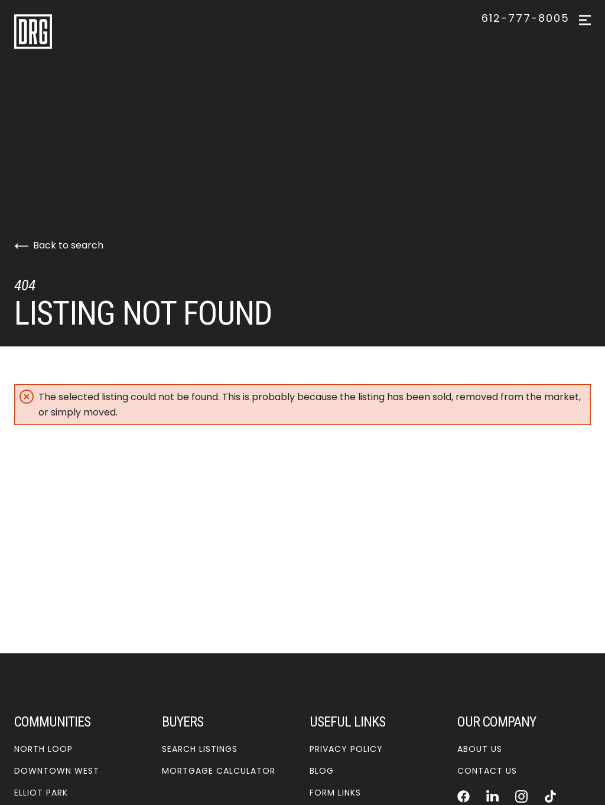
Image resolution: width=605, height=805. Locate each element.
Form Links (335, 793)
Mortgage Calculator (218, 771)
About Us (479, 749)
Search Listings (200, 749)
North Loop (43, 749)
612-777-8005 (526, 18)
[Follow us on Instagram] (521, 796)
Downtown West (56, 771)
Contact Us (487, 771)
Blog (322, 771)
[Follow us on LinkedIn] (492, 796)
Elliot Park (41, 793)
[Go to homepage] (74, 31)
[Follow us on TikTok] (550, 796)
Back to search (58, 245)
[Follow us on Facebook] (463, 796)
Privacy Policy (346, 749)
